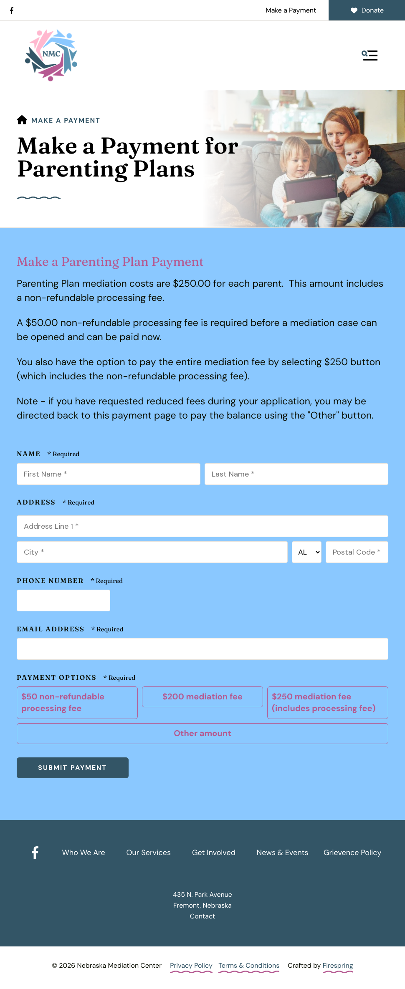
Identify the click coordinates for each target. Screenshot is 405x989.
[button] (369, 55)
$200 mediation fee (201, 697)
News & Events (283, 853)
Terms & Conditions (248, 965)
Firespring (338, 965)
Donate (367, 10)
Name (30, 454)
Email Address (52, 629)
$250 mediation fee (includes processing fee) (327, 703)
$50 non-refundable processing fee (76, 703)
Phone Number (51, 581)
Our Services (149, 853)
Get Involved (213, 853)
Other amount (201, 734)
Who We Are (83, 853)
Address (37, 502)
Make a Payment (291, 10)
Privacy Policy (191, 965)
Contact (202, 916)
